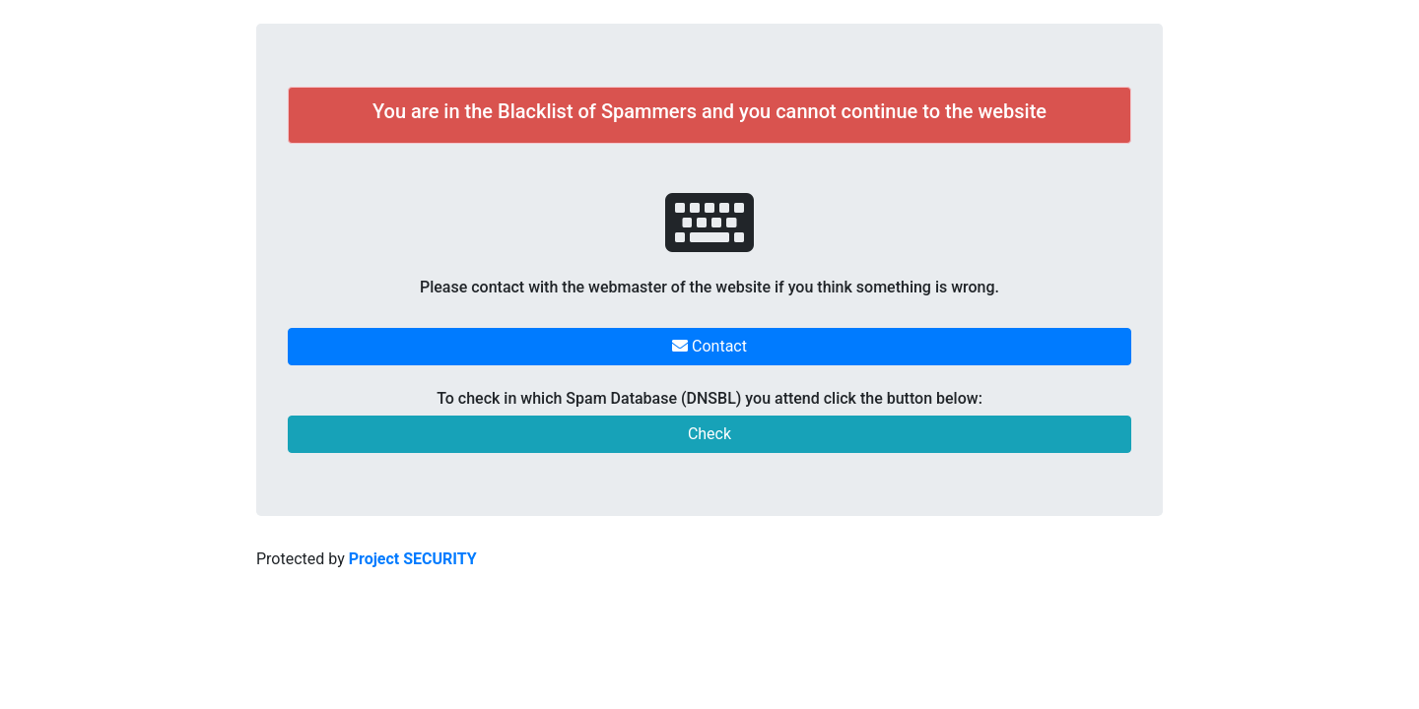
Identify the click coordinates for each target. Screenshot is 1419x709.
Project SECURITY (413, 558)
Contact (709, 346)
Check (709, 433)
